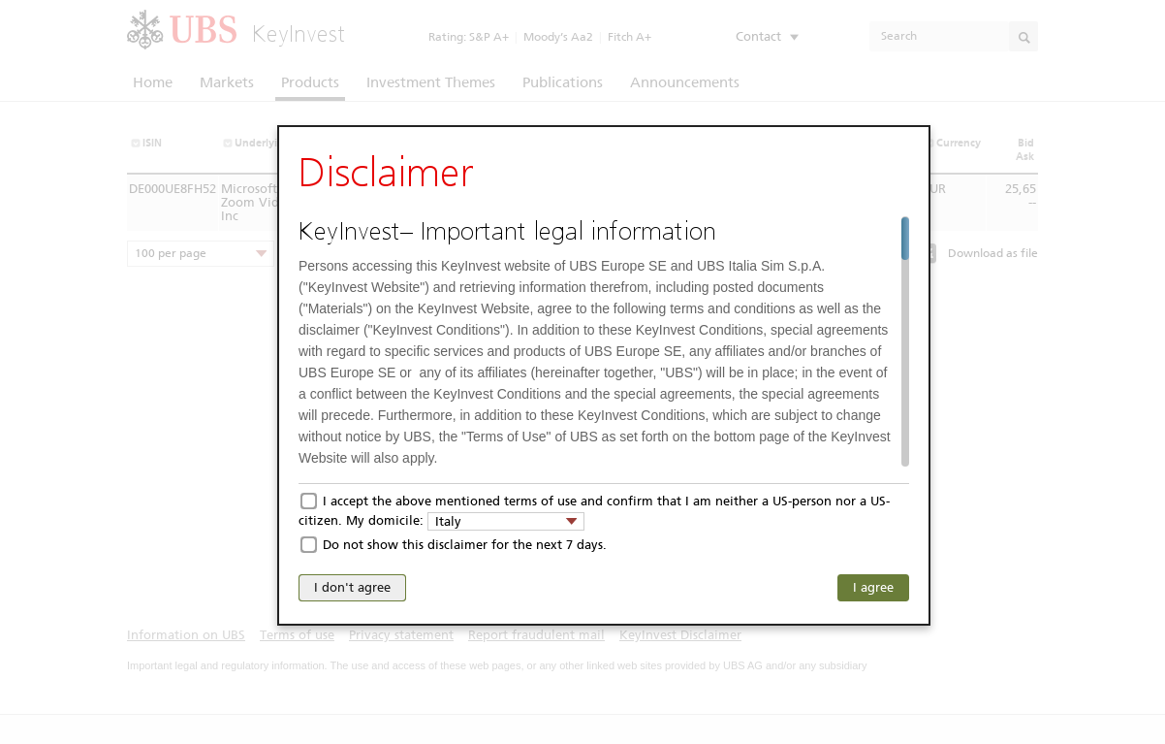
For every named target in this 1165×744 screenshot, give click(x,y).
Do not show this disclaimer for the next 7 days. (465, 544)
